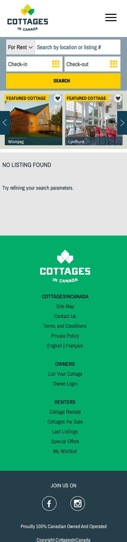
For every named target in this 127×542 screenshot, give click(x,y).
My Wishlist (65, 451)
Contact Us (65, 316)
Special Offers (65, 441)
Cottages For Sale (65, 421)
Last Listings (65, 431)
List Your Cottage (65, 373)
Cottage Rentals (65, 411)
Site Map (65, 306)
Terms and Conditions (65, 326)
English (54, 345)
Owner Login (65, 383)
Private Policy (65, 335)
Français (74, 345)
